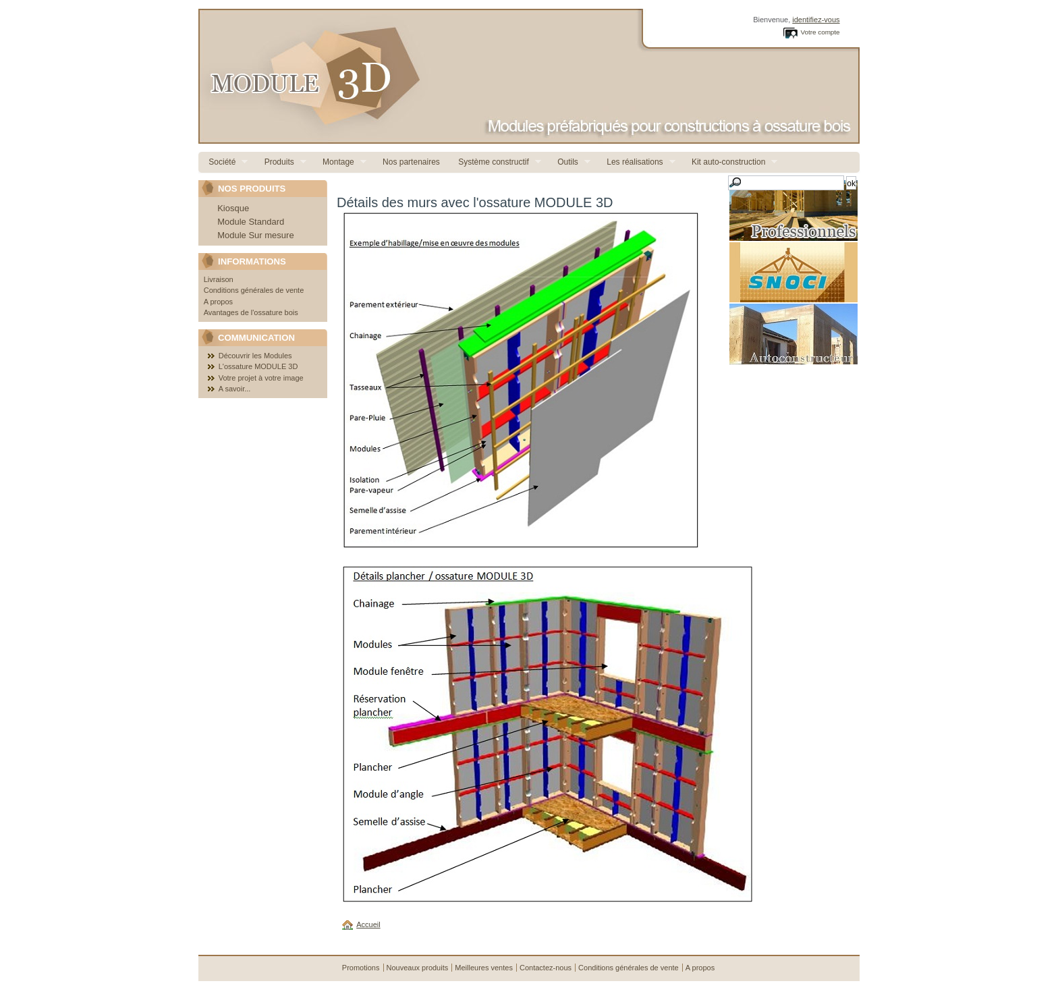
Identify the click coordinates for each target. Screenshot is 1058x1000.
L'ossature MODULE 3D (258, 366)
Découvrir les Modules (255, 356)
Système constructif (494, 162)
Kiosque (233, 208)
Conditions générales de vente (254, 290)
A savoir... (235, 389)
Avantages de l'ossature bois (251, 312)
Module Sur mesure (255, 235)
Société (223, 162)
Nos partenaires (410, 162)
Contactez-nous (546, 968)
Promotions (361, 968)
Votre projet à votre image (261, 378)
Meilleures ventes (484, 968)
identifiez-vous (815, 20)
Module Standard (250, 222)
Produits (280, 162)
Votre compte (819, 32)
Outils (568, 162)
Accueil (368, 924)
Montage (339, 162)
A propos (218, 302)
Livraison (218, 279)
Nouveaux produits (418, 968)
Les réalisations (635, 162)
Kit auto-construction (729, 162)
